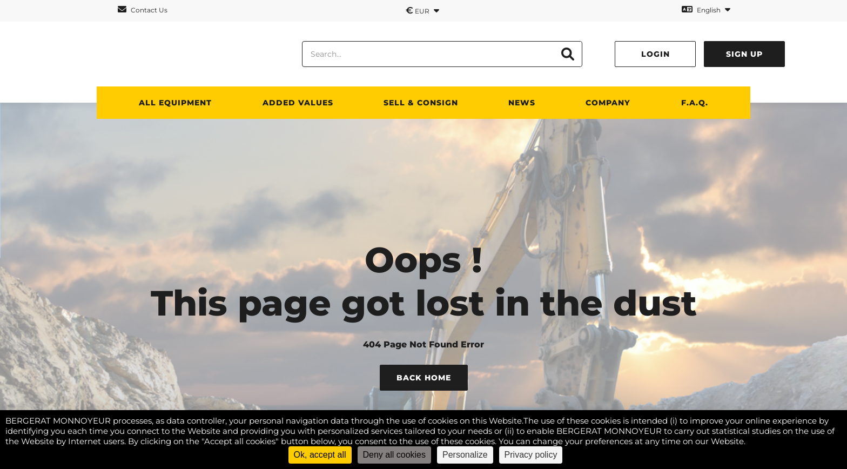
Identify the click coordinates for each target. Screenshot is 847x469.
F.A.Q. (694, 103)
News (521, 103)
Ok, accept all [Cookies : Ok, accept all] (320, 454)
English (706, 9)
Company (608, 103)
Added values (298, 103)
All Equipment (175, 103)
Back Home (423, 378)
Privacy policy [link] (531, 454)
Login (655, 54)
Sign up (744, 54)
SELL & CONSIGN (421, 103)
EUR (422, 10)
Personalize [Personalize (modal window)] (465, 454)
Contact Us (142, 9)
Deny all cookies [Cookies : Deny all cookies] (394, 454)
